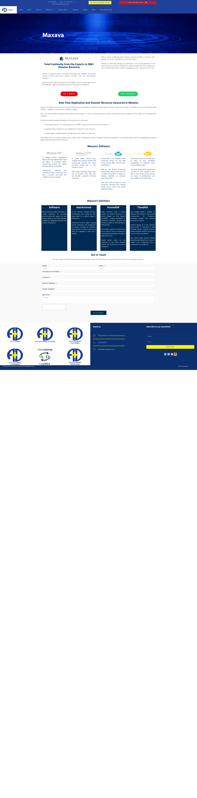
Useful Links (63, 8)
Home (21, 9)
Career (85, 9)
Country (46, 273)
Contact (76, 9)
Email (101, 262)
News (93, 9)
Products (50, 8)
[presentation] (54, 303)
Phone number (48, 285)
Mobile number (49, 279)
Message (46, 291)
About (29, 9)
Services (38, 9)
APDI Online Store (106, 9)
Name (44, 262)
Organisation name (51, 267)
